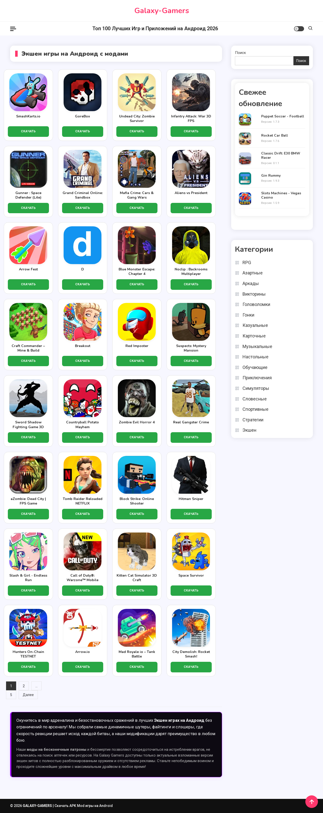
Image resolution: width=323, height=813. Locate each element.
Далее (28, 695)
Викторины (254, 294)
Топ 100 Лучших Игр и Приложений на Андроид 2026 (155, 28)
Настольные (255, 356)
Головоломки (256, 304)
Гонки (248, 315)
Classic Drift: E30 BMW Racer (280, 155)
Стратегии (253, 419)
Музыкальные (257, 346)
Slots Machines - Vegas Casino (281, 195)
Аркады (251, 283)
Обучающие (255, 367)
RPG (247, 262)
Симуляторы (256, 388)
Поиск (240, 52)
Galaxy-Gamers (161, 11)
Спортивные (255, 409)
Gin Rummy (271, 176)
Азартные (253, 272)
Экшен (249, 430)
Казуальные (255, 325)
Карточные (254, 335)
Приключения (257, 377)
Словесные (255, 398)
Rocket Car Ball (274, 136)
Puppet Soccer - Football (282, 116)
